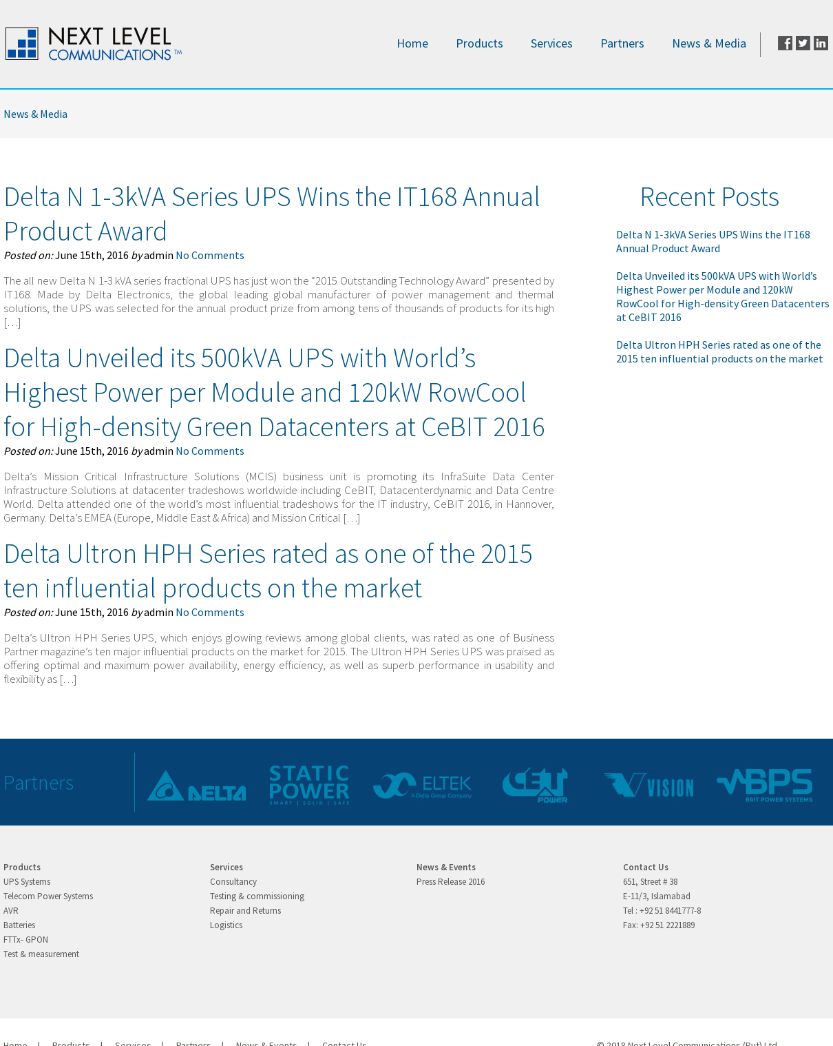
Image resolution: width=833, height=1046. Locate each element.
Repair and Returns (245, 910)
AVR (11, 910)
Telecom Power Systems (48, 896)
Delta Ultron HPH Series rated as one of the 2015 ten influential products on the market (268, 570)
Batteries (19, 925)
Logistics (226, 925)
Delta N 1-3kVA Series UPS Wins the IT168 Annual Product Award (713, 241)
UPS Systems (26, 882)
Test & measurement (41, 954)
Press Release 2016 (450, 882)
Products (479, 43)
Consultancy (233, 882)
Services (552, 43)
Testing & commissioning (257, 896)
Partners (622, 43)
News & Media (709, 43)
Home (412, 43)
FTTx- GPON (25, 939)
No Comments (210, 255)
